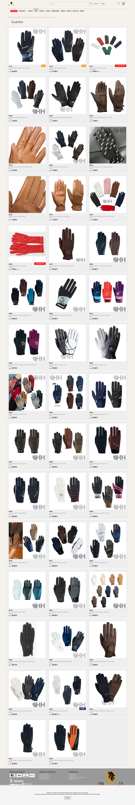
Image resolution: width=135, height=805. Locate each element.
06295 (10, 511)
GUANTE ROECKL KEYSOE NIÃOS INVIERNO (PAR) (23, 365)
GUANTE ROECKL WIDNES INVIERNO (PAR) (20, 760)
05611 (51, 561)
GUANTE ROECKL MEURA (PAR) (57, 68)
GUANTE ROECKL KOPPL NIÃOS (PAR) (19, 68)
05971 (10, 462)
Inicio (9, 17)
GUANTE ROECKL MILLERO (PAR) (98, 562)
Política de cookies (95, 794)
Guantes (52, 17)
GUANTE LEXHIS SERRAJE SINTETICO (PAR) (101, 216)
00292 (10, 660)
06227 (10, 758)
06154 (10, 610)
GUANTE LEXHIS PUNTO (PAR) (17, 216)
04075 (91, 116)
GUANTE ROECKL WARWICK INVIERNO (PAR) (101, 711)
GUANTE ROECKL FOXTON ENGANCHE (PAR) (61, 266)
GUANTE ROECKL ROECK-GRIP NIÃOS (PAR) (101, 661)
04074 (91, 214)
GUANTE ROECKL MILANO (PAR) (58, 562)
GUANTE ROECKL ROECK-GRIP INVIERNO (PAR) (22, 661)
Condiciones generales (44, 779)
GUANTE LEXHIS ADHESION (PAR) (18, 117)
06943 (10, 412)
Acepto (67, 797)
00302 (91, 363)
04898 (10, 313)
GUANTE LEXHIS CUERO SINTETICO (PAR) (100, 117)
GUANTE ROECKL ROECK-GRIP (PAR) (99, 612)
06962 (51, 709)
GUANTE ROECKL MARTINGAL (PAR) (99, 513)
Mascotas (75, 11)
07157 (10, 66)
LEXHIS (10, 119)
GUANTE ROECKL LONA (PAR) (57, 414)
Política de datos (43, 777)
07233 (51, 66)
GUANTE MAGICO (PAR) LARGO (17, 266)
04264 (91, 709)
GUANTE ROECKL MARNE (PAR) (58, 513)
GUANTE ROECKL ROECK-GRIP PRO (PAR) (20, 711)
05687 (51, 610)
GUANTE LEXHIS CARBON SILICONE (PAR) (60, 117)
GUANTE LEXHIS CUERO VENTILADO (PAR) (20, 167)
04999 (10, 709)
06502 (91, 165)
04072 (10, 214)
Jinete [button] (36, 11)
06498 (91, 561)
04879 (51, 116)
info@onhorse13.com (74, 779)
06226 (51, 758)
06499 (91, 511)
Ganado (82, 11)
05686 (51, 660)
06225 (10, 363)
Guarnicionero (55, 11)
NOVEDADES (22, 11)
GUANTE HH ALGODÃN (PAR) (97, 68)
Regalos (69, 11)
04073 (10, 165)
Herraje (63, 11)
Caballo (30, 11)
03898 (51, 462)
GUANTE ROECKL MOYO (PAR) (17, 612)
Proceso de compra (44, 774)
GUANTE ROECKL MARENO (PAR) (18, 513)
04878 (10, 116)
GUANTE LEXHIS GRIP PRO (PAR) (58, 167)
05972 (91, 412)
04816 (91, 313)
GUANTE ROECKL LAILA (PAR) (57, 365)
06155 (91, 462)
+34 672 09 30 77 (73, 774)
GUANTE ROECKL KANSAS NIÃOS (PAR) (60, 315)
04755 (51, 264)
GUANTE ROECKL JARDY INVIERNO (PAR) (100, 266)
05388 (51, 313)
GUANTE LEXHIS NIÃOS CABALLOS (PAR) (101, 167)
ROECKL (10, 69)
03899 (51, 412)
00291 (91, 610)
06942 (10, 561)
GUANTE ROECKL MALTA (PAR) (57, 463)
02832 (10, 264)
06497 (51, 511)
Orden (103, 3)
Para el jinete (16, 17)
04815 (51, 363)
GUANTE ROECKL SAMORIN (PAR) (58, 711)
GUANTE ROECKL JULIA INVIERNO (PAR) (20, 315)
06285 (51, 165)
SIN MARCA (11, 267)
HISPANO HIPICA (92, 69)
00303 (91, 660)
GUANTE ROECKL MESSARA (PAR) (18, 562)
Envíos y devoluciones (44, 776)
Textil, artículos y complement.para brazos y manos (35, 17)
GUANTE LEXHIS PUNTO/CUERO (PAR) (59, 216)
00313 (91, 66)
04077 (51, 214)
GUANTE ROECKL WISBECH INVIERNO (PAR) (61, 760)
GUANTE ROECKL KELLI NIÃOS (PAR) (99, 315)
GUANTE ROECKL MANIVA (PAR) (98, 463)
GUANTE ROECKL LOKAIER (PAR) (18, 414)
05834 (91, 264)
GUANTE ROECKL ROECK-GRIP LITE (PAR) (60, 661)
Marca (96, 3)
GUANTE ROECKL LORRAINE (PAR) (98, 414)
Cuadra (48, 11)
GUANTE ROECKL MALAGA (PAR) (18, 463)
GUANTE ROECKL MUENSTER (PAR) (59, 612)
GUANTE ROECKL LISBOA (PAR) (98, 365)
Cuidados (41, 11)
